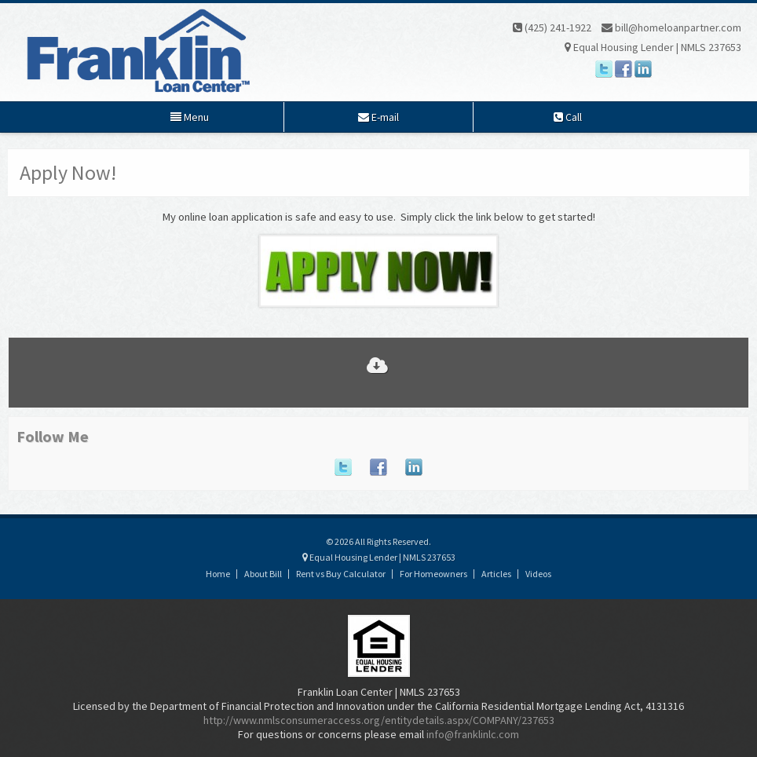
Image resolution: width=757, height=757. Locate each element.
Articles (496, 574)
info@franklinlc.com (472, 734)
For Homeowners (433, 574)
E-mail (378, 117)
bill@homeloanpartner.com (671, 27)
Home (218, 574)
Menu (189, 117)
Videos (538, 574)
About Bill (263, 574)
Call (568, 117)
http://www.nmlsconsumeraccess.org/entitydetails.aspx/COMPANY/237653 (378, 720)
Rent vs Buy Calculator (341, 574)
